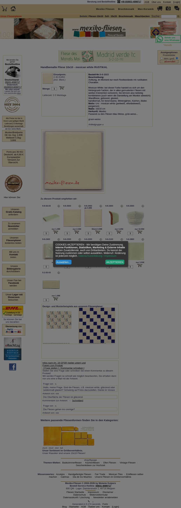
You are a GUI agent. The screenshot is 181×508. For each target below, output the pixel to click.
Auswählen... (63, 262)
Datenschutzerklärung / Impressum (97, 255)
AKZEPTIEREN (114, 262)
